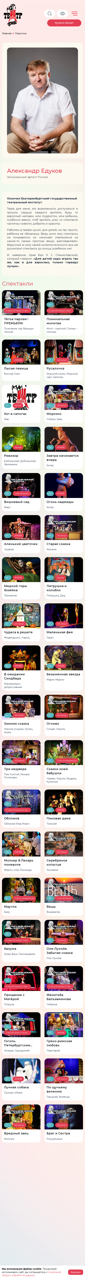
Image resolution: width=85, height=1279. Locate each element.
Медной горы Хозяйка (15, 588)
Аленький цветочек (21, 544)
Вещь (51, 907)
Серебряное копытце (57, 862)
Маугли (10, 907)
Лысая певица (16, 368)
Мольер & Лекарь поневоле (18, 862)
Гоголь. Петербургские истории (17, 1043)
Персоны (20, 33)
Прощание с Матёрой (14, 997)
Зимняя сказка (16, 724)
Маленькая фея (60, 632)
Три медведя (15, 769)
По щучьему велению (57, 1089)
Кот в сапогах (15, 414)
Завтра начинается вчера (63, 458)
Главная (7, 33)
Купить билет (64, 22)
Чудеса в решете (18, 632)
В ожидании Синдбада (14, 676)
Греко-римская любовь (59, 1043)
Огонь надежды (60, 502)
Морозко (54, 414)
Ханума (10, 949)
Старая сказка (58, 544)
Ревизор (11, 456)
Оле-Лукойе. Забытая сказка (60, 951)
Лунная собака (16, 1087)
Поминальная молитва (58, 321)
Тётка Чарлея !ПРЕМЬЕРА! (16, 321)
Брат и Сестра (58, 1133)
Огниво (53, 724)
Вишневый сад (16, 502)
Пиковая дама (58, 818)
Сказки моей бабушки (57, 771)
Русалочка (55, 368)
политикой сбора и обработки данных (31, 1274)
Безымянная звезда (63, 674)
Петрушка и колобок (57, 588)
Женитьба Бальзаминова (59, 997)
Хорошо (76, 1272)
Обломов (11, 818)
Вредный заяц (16, 1133)
